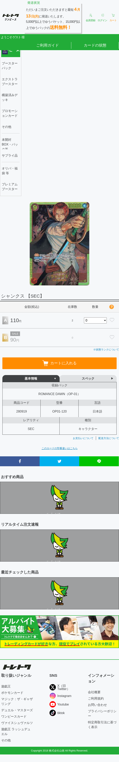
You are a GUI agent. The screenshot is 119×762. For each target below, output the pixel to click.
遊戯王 (6, 686)
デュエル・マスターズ (17, 710)
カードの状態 (95, 45)
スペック (88, 378)
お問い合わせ (97, 704)
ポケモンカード (12, 692)
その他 (6, 740)
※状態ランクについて (106, 349)
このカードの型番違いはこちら (60, 448)
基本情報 (31, 378)
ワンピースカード (14, 716)
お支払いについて (83, 438)
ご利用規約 (96, 698)
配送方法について (108, 438)
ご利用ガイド (47, 45)
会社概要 (94, 692)
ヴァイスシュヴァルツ (17, 723)
